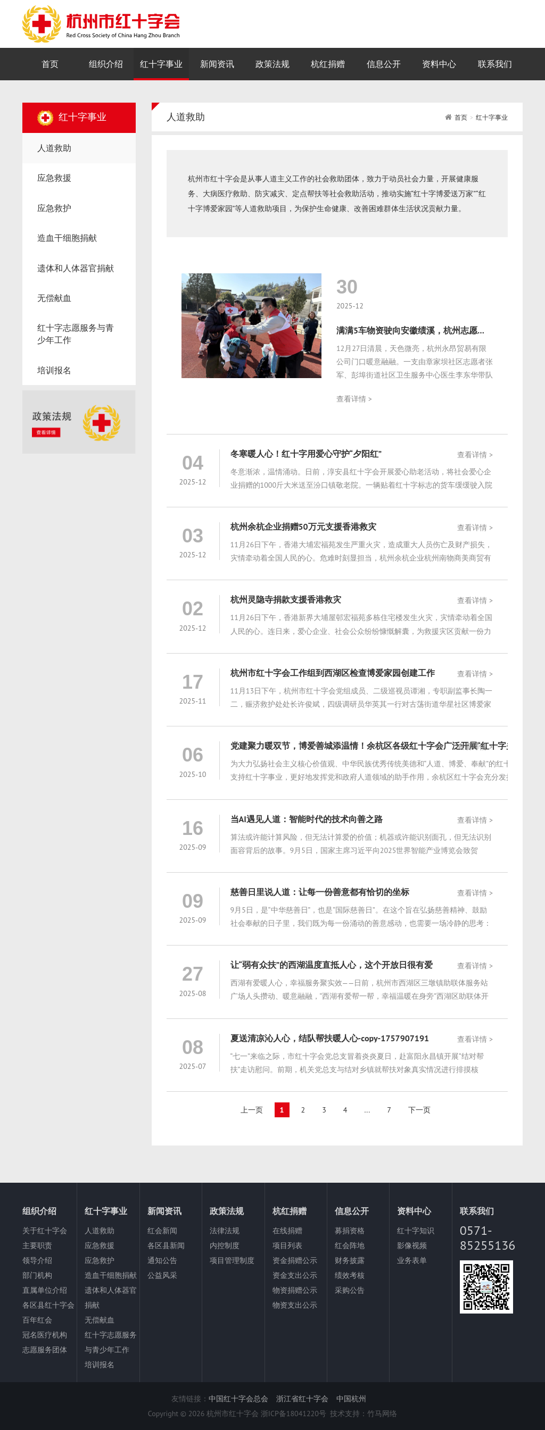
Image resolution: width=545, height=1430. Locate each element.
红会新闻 (162, 1230)
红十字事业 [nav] (161, 63)
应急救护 (99, 1260)
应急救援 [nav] (54, 177)
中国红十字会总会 (238, 1398)
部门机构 (37, 1275)
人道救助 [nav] (54, 148)
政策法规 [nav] (272, 63)
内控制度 (225, 1245)
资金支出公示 (294, 1275)
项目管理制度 (232, 1260)
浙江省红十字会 (302, 1398)
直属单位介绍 (44, 1290)
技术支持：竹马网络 (363, 1413)
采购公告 (350, 1290)
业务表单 (412, 1260)
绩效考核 (350, 1275)
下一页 (419, 1110)
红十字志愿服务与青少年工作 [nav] (75, 333)
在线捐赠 (287, 1230)
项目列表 (287, 1245)
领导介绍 (37, 1260)
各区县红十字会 (48, 1305)
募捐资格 (350, 1230)
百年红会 (37, 1320)
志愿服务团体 (44, 1349)
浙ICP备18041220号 (293, 1413)
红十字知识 (415, 1230)
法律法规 (225, 1230)
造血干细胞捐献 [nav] (67, 237)
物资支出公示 (294, 1305)
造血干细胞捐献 (111, 1275)
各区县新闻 (166, 1245)
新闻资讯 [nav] (217, 63)
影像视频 (412, 1245)
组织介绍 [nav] (106, 63)
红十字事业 (492, 117)
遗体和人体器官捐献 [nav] (75, 268)
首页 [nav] (50, 63)
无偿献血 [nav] (54, 297)
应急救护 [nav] (54, 208)
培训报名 (99, 1364)
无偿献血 (99, 1320)
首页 (461, 117)
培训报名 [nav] (54, 370)
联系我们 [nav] (495, 63)
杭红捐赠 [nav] (328, 63)
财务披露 (350, 1260)
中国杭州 (351, 1398)
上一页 (252, 1110)
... (367, 1110)
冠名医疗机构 (44, 1335)
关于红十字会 (44, 1230)
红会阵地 (350, 1245)
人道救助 (99, 1230)
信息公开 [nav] (384, 63)
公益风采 (162, 1275)
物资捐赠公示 (294, 1290)
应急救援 (99, 1245)
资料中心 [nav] (439, 63)
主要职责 (37, 1245)
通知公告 (162, 1260)
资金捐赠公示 (294, 1260)
